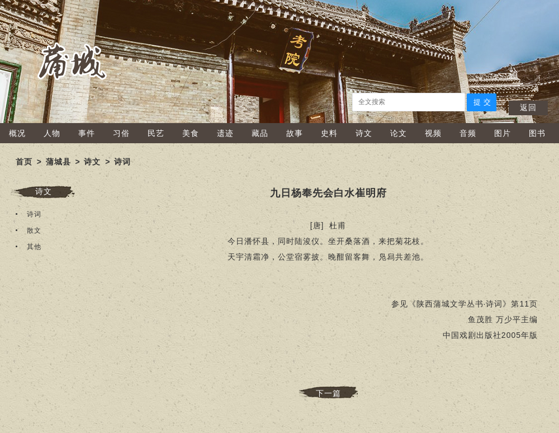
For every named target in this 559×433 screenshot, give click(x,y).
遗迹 (225, 133)
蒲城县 (58, 161)
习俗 (121, 133)
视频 (433, 133)
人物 (52, 133)
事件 (86, 133)
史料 (329, 133)
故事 (294, 133)
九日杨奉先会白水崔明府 (328, 193)
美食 (190, 133)
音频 (467, 133)
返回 (528, 107)
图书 (537, 133)
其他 (34, 247)
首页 (24, 161)
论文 (398, 133)
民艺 (156, 133)
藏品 (260, 133)
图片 (502, 133)
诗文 (364, 133)
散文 (34, 230)
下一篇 (328, 393)
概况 (17, 133)
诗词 (122, 161)
